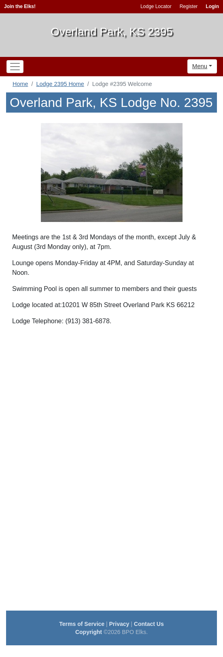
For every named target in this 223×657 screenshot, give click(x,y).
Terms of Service (81, 624)
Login (212, 6)
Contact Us (149, 624)
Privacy (119, 624)
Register (189, 6)
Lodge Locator (156, 6)
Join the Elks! (20, 6)
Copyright (88, 632)
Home (20, 84)
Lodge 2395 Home (60, 84)
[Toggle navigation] (14, 66)
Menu (200, 66)
